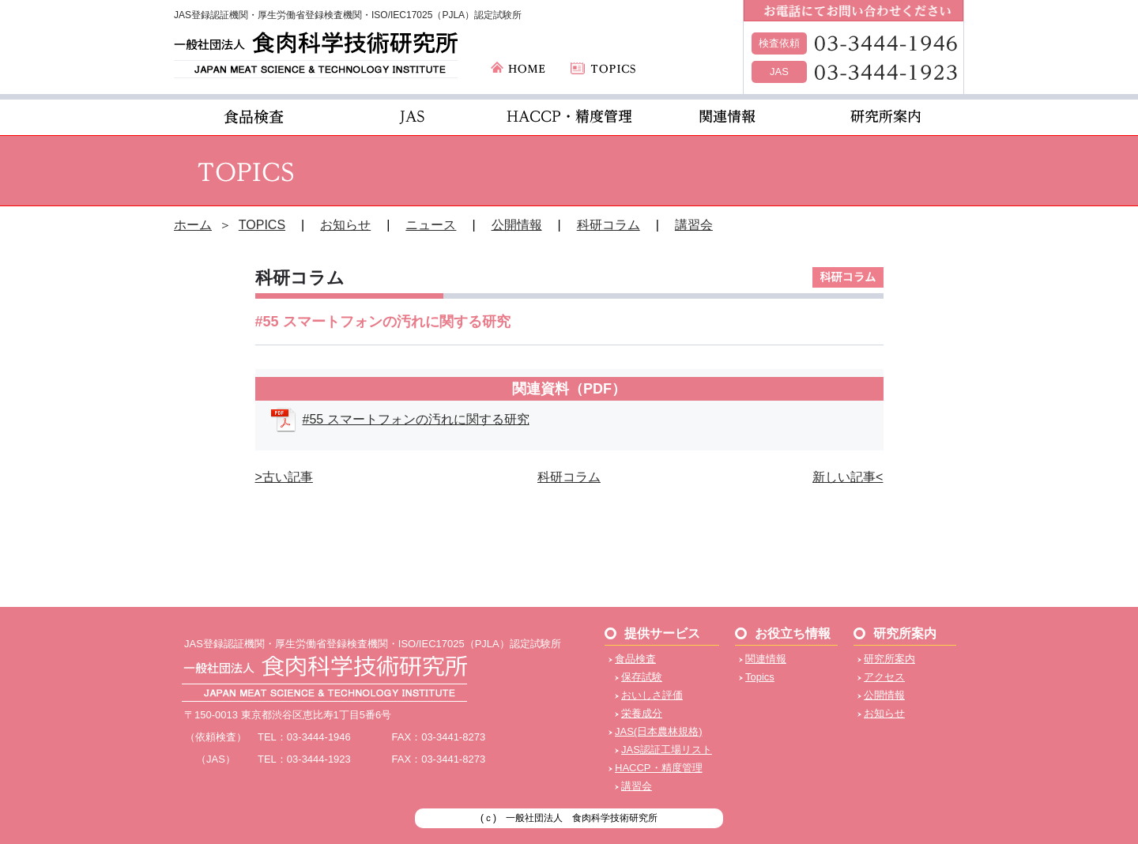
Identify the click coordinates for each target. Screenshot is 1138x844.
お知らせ (345, 225)
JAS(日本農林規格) (659, 731)
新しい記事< (847, 477)
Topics (759, 677)
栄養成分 (641, 713)
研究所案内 (889, 659)
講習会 (694, 225)
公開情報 (517, 225)
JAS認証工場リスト (666, 749)
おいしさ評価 (652, 695)
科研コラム (608, 225)
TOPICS (262, 225)
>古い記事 (284, 477)
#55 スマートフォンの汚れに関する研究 (416, 419)
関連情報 (765, 659)
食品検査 (635, 659)
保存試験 (641, 677)
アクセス (884, 677)
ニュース (430, 225)
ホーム (193, 225)
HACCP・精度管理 (659, 768)
